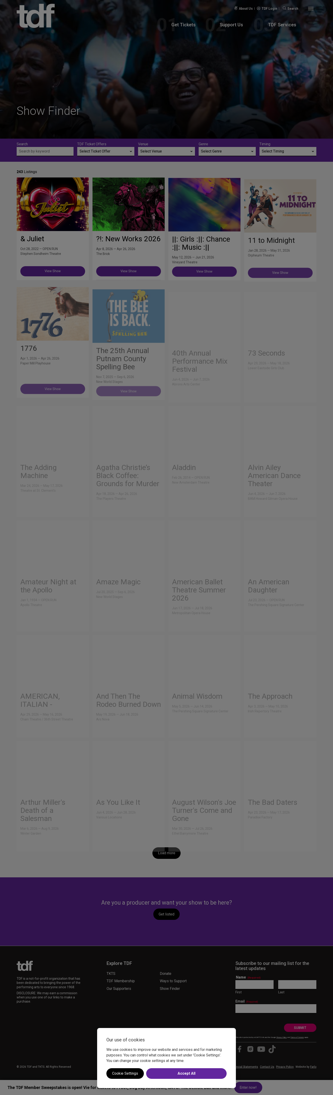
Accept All (186, 1073)
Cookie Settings (125, 1073)
